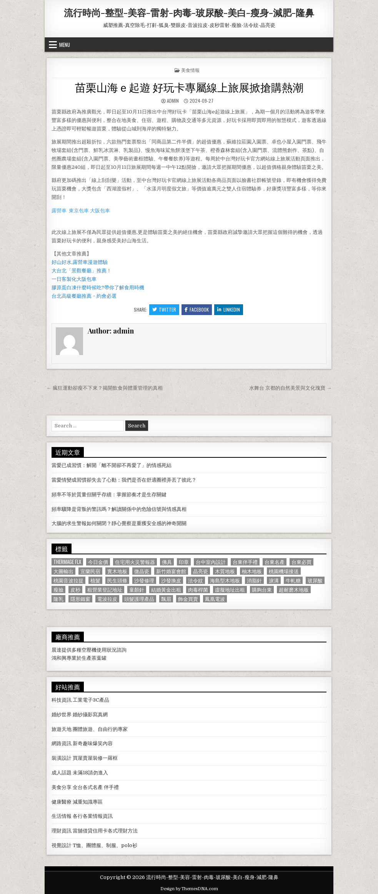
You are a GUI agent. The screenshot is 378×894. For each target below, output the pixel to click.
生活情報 (62, 816)
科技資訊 (62, 700)
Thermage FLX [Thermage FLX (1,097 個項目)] (67, 561)
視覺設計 (62, 845)
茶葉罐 (99, 658)
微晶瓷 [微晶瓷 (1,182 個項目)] (141, 571)
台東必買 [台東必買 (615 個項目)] (301, 561)
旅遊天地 (62, 729)
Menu (64, 44)
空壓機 (89, 650)
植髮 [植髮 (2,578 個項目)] (95, 580)
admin (173, 100)
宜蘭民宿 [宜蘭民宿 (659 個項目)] (90, 571)
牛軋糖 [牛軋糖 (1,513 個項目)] (293, 580)
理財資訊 (62, 831)
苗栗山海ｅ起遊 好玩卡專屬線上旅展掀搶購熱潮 (189, 87)
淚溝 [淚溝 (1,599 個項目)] (274, 580)
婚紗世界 (62, 714)
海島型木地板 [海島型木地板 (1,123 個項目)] (225, 580)
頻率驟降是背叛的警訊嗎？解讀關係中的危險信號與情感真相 (119, 509)
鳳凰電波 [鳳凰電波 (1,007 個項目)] (215, 598)
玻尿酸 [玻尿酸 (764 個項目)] (315, 580)
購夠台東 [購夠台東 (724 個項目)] (262, 589)
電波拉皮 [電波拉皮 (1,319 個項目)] (107, 598)
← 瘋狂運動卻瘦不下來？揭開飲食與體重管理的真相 (105, 388)
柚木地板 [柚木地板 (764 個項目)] (252, 571)
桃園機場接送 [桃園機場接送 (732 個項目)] (284, 571)
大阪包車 (100, 210)
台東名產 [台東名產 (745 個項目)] (275, 561)
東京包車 (79, 210)
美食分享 (62, 787)
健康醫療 (62, 802)
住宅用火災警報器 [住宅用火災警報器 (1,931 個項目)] (135, 561)
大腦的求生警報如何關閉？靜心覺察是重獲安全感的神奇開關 (119, 523)
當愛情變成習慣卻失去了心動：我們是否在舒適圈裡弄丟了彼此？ (124, 480)
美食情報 (190, 70)
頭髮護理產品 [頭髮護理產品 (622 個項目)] (139, 598)
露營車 (59, 210)
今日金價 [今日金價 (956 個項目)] (98, 561)
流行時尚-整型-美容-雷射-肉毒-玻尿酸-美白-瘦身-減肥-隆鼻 (189, 12)
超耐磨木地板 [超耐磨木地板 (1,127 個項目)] (294, 589)
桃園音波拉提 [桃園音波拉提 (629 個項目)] (68, 580)
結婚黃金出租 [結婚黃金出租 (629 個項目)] (166, 589)
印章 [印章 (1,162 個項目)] (184, 561)
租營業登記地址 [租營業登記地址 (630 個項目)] (104, 589)
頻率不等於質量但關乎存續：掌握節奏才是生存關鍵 (109, 494)
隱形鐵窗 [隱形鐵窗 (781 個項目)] (80, 598)
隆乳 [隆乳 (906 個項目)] (58, 598)
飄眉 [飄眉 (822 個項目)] (166, 598)
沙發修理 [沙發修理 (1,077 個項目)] (144, 580)
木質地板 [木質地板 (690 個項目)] (225, 571)
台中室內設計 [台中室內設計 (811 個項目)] (211, 561)
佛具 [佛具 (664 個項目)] (167, 561)
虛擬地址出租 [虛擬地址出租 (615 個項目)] (230, 589)
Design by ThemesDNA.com (189, 888)
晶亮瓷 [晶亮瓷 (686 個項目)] (200, 571)
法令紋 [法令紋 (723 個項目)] (195, 580)
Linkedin (228, 309)
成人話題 (62, 773)
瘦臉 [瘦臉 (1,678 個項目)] (58, 589)
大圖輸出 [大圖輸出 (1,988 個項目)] (63, 571)
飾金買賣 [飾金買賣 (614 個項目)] (188, 598)
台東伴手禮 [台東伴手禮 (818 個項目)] (245, 561)
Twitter (164, 309)
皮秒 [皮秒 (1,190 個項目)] (75, 589)
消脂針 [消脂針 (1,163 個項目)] (254, 580)
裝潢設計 (62, 758)
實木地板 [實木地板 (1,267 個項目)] (117, 571)
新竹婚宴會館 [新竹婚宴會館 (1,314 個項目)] (171, 571)
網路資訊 (62, 743)
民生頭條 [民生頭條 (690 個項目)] (117, 580)
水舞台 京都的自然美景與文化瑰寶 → (290, 388)
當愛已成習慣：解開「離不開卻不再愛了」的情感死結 (112, 465)
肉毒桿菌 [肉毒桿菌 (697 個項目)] (198, 589)
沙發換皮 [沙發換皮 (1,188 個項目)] (171, 580)
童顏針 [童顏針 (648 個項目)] (136, 589)
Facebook (197, 309)
